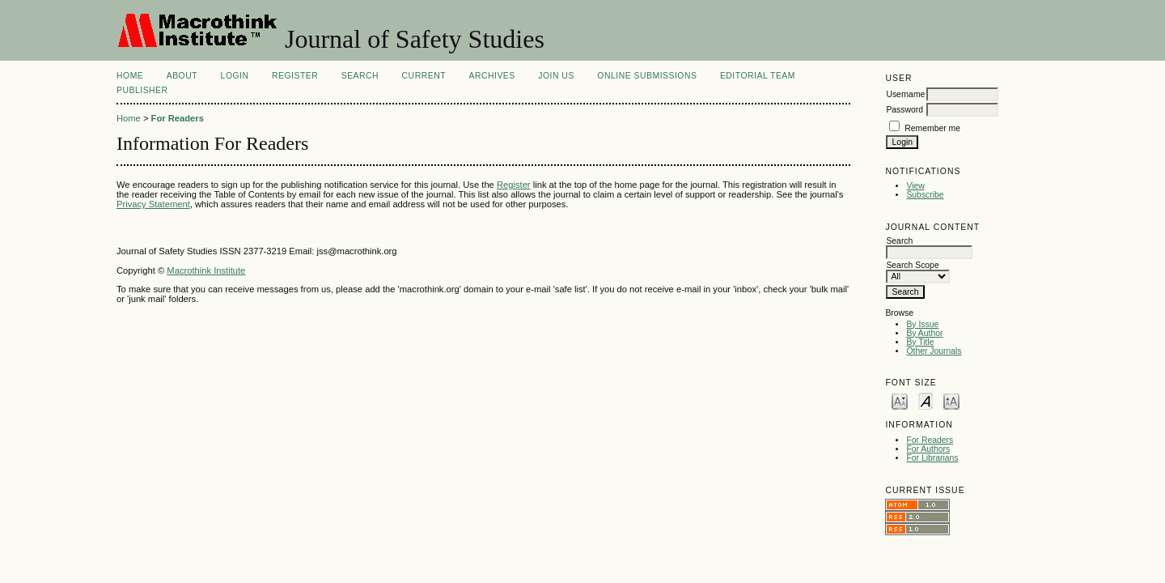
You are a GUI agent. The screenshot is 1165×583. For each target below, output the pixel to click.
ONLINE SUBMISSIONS (647, 75)
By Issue (922, 324)
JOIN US (556, 75)
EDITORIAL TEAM (757, 75)
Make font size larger (951, 400)
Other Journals (933, 351)
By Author (924, 333)
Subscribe (924, 194)
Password (904, 109)
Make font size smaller (900, 400)
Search (360, 75)
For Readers (929, 440)
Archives (491, 75)
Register (295, 75)
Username (905, 94)
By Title (920, 342)
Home (129, 75)
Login (235, 75)
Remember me (932, 128)
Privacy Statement (153, 204)
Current (424, 75)
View (915, 185)
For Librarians (932, 457)
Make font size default (925, 400)
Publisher (142, 90)
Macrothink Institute (206, 270)
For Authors (928, 449)
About (182, 75)
